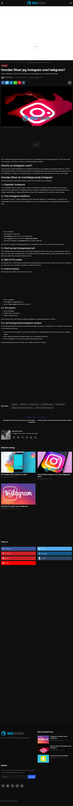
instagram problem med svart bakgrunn (22, 408)
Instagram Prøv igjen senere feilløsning (14, 507)
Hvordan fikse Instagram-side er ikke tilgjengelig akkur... (54, 476)
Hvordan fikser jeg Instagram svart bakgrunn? (60, 747)
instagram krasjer (60, 404)
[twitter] (8, 786)
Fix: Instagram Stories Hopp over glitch (14, 475)
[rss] (22, 786)
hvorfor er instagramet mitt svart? (44, 408)
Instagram (22, 62)
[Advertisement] (36, 13)
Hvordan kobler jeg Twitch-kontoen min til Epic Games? (55, 420)
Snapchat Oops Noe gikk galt (59, 756)
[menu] (2, 3)
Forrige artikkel (29, 417)
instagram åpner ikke (47, 404)
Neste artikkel (43, 417)
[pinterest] (12, 786)
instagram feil (23, 404)
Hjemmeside (4, 62)
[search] (71, 3)
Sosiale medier (13, 62)
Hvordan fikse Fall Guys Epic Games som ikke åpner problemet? (19, 421)
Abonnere (31, 777)
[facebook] (3, 786)
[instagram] (17, 786)
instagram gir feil (34, 404)
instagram (14, 404)
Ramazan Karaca (17, 431)
